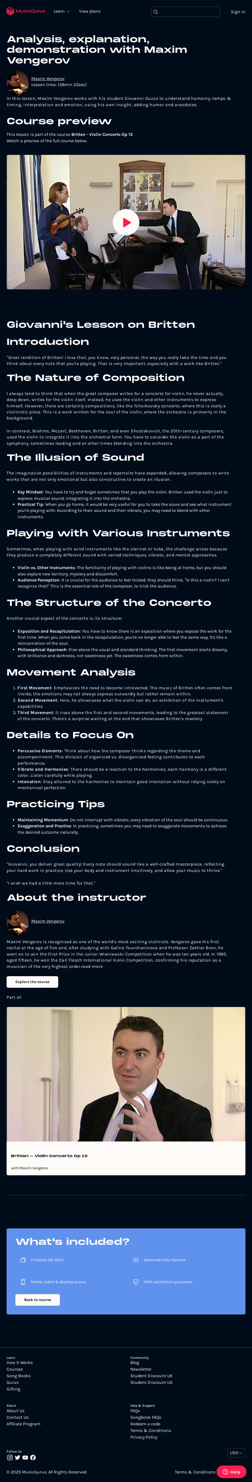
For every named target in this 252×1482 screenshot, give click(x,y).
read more (92, 966)
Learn (60, 11)
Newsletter (141, 1369)
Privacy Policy (143, 1437)
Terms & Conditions (150, 1430)
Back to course (37, 1299)
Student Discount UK (151, 1376)
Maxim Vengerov (48, 78)
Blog (134, 1363)
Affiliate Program (23, 1424)
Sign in (238, 11)
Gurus (13, 1383)
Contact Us (18, 1417)
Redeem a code (145, 1424)
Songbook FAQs (145, 1417)
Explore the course (32, 981)
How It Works (20, 1363)
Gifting (13, 1389)
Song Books (18, 1376)
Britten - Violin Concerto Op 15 (49, 1156)
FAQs (135, 1411)
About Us (15, 1411)
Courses (15, 1369)
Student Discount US (151, 1383)
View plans (90, 11)
